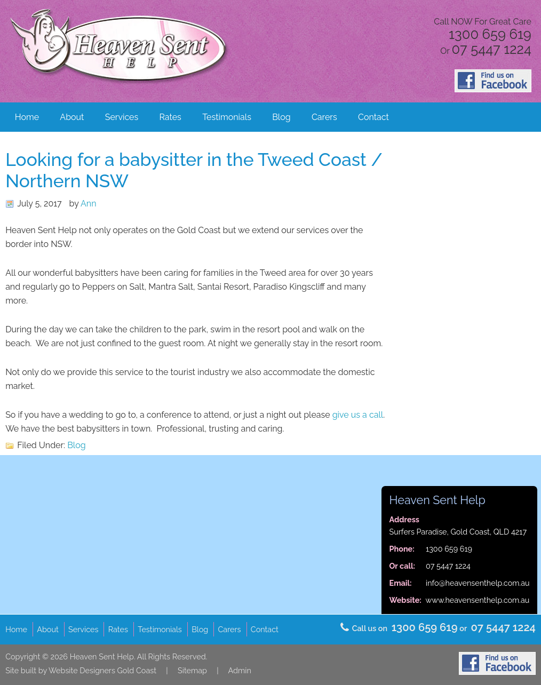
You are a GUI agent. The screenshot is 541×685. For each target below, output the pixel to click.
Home (27, 117)
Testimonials (226, 117)
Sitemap (192, 670)
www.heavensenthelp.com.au (478, 599)
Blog (281, 117)
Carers (324, 117)
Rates (170, 117)
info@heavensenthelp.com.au (478, 582)
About (72, 117)
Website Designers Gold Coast (102, 670)
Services (122, 117)
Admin (239, 670)
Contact (373, 117)
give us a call (357, 415)
